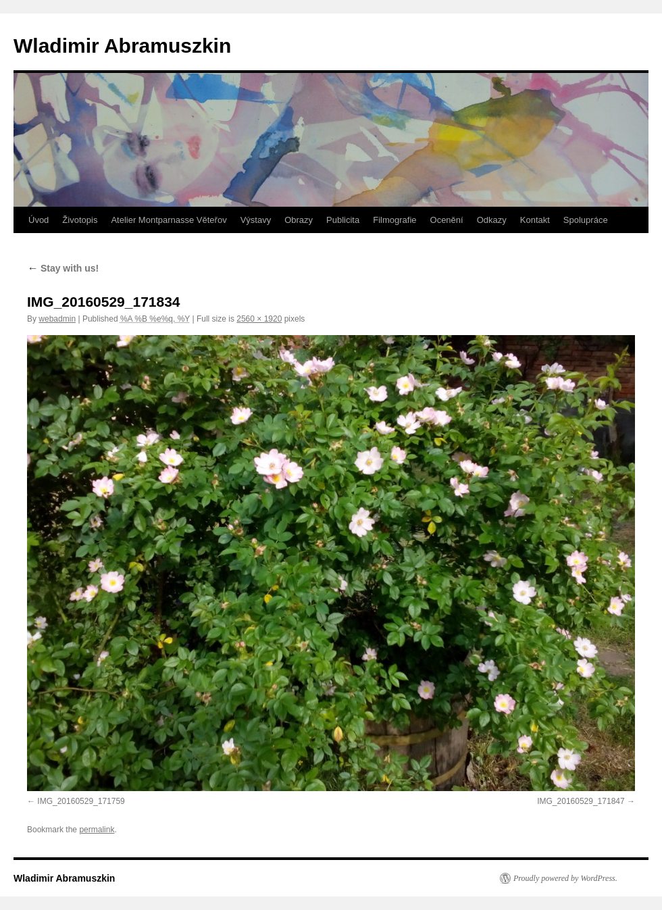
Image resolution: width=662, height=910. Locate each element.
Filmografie (394, 220)
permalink (96, 829)
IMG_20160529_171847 (580, 801)
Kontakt (535, 220)
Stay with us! (63, 268)
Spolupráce (585, 220)
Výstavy (256, 220)
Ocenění (446, 220)
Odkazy (492, 220)
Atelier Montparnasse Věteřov (168, 220)
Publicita (342, 220)
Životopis (79, 220)
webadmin (57, 319)
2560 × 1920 (259, 319)
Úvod (38, 220)
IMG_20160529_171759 (80, 801)
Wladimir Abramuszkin (122, 45)
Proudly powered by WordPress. (565, 878)
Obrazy (298, 220)
